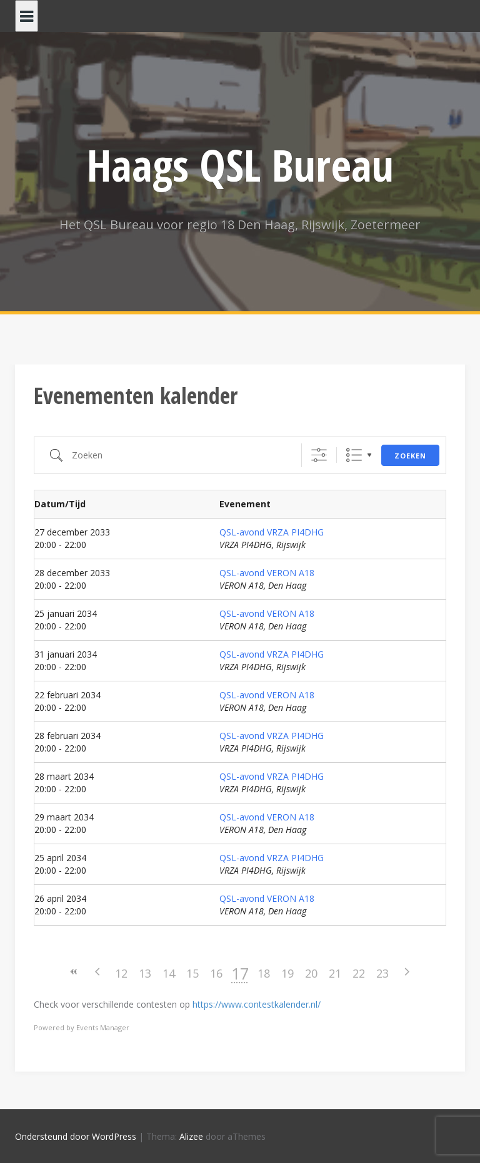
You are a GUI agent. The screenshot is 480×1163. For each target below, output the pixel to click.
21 (335, 973)
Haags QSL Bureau (240, 165)
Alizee (191, 1136)
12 (121, 973)
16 (216, 973)
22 (358, 973)
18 (264, 973)
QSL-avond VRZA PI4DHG (271, 532)
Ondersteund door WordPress (75, 1136)
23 (382, 973)
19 (287, 973)
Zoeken (410, 455)
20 (311, 973)
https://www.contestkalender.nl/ (256, 1004)
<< (74, 972)
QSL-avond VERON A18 (266, 573)
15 (192, 973)
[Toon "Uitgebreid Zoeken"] (319, 455)
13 (145, 973)
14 (168, 973)
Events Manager (102, 1027)
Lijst (354, 455)
